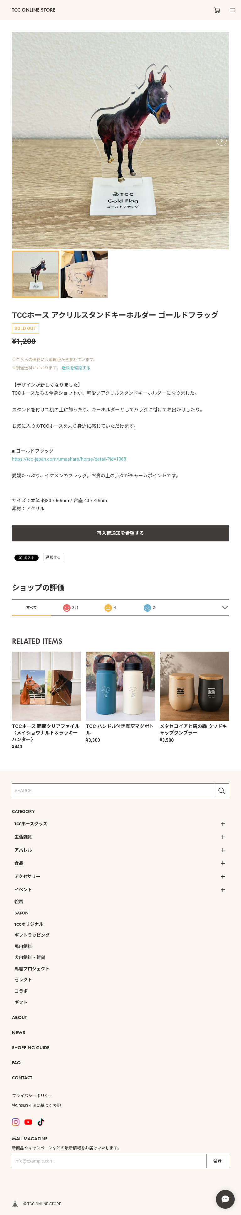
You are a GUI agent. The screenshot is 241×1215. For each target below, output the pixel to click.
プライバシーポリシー (32, 1095)
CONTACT (22, 1078)
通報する (53, 557)
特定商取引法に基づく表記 (36, 1105)
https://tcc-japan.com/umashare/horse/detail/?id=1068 (69, 459)
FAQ (16, 1063)
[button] (222, 141)
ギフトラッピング (32, 935)
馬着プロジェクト (32, 969)
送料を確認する (76, 368)
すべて (31, 607)
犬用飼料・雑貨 (29, 957)
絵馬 (18, 901)
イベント (23, 889)
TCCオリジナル (28, 924)
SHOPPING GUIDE (30, 1047)
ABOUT (19, 1017)
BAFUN (21, 913)
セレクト (23, 980)
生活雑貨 (23, 837)
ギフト (21, 1002)
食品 (18, 863)
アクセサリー (27, 876)
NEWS (18, 1032)
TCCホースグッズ (30, 824)
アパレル (23, 850)
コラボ (21, 991)
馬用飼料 (23, 946)
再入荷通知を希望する (120, 533)
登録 (217, 1160)
